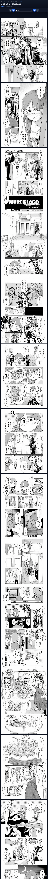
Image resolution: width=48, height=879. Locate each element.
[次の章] (34, 10)
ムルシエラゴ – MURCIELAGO (11, 1)
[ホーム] (10, 10)
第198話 (20, 1)
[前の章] (13, 10)
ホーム (2, 1)
